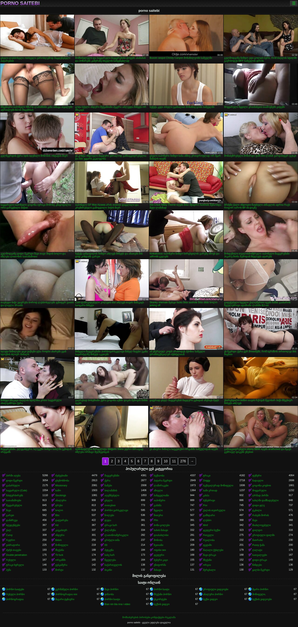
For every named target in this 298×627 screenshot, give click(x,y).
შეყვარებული (14, 505)
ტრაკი (206, 475)
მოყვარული (259, 490)
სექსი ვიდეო (210, 599)
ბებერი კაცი (161, 560)
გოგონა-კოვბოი (261, 485)
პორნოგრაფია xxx (66, 594)
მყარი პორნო (260, 589)
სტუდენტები (13, 525)
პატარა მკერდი (163, 480)
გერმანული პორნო (66, 589)
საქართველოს (113, 564)
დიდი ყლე (258, 505)
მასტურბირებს (14, 495)
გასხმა (157, 505)
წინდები (257, 564)
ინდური (59, 535)
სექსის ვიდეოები (262, 599)
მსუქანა (59, 550)
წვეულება (110, 560)
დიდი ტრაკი (259, 560)
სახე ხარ (110, 555)
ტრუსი (59, 505)
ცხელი (108, 500)
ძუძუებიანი (61, 475)
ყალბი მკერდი (261, 569)
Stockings (60, 495)
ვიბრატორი (13, 545)
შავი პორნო (111, 589)
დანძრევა (12, 520)
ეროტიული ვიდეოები (215, 589)
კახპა (206, 495)
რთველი (208, 535)
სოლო (59, 510)
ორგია (207, 564)
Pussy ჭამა (258, 545)
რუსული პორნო (15, 594)
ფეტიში (207, 545)
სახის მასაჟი (161, 530)
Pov (205, 505)
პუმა (8, 569)
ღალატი (257, 550)
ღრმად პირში (260, 495)
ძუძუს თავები (13, 550)
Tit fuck (59, 555)
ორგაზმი (60, 560)
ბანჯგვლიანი (161, 495)
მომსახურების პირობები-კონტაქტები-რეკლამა (149, 617)
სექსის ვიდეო (161, 604)
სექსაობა (159, 475)
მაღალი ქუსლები (213, 550)
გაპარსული (13, 485)
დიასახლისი (161, 535)
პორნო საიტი (161, 589)
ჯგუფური (159, 555)
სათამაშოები (13, 500)
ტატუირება (61, 520)
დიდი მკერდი (14, 480)
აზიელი (158, 490)
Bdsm (58, 540)
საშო (58, 490)
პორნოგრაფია (15, 599)
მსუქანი (207, 560)
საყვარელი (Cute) (16, 490)
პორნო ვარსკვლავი (116, 510)
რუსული (11, 560)
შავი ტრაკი (209, 555)
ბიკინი (108, 569)
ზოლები (109, 515)
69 (106, 545)
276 (183, 461)
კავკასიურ (61, 530)
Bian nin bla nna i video (117, 604)
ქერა (107, 480)
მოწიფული (61, 545)
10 (166, 461)
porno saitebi (20, 3)
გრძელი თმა (112, 540)
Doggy (206, 480)
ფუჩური (256, 475)
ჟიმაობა (109, 594)
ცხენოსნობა (62, 480)
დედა (108, 520)
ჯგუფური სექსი (211, 530)
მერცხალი (209, 569)
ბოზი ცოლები (162, 525)
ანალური (60, 500)
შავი (8, 510)
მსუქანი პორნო (162, 594)
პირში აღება (13, 475)
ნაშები (108, 485)
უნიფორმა (160, 564)
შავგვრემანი (112, 475)
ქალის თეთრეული (214, 510)
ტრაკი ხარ (111, 525)
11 (174, 461)
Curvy (9, 535)
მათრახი (257, 540)
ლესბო (207, 520)
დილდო (257, 530)
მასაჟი (157, 569)
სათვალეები (259, 555)
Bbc (57, 515)
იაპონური (159, 500)
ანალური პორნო (213, 594)
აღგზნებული (112, 495)
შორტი (59, 569)
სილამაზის (111, 490)
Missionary (61, 485)
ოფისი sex (160, 550)
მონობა (158, 540)
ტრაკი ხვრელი (15, 564)
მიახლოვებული (261, 525)
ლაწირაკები (161, 485)
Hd (56, 525)
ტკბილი (257, 510)
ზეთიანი (158, 545)
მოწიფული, (259, 594)
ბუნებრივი (209, 500)
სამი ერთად (210, 490)
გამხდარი (209, 515)
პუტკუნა (109, 550)
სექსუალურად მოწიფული (218, 485)
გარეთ (10, 515)
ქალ (8, 530)
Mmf (205, 525)
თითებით (110, 505)
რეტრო (10, 540)
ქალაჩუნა (110, 530)
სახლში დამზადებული (265, 500)
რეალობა (209, 540)
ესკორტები (160, 599)
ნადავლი (257, 480)
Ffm (156, 520)
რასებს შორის (260, 515)
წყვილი (158, 510)
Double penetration (16, 555)
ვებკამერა (61, 564)
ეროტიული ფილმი (263, 535)
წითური (158, 515)
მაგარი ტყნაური (64, 599)
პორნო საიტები (15, 589)
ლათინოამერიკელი (116, 535)
